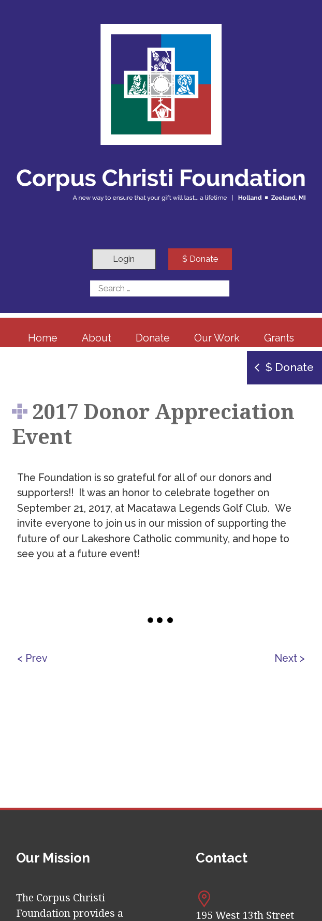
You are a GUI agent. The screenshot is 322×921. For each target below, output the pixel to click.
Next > (289, 658)
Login (124, 259)
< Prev (32, 658)
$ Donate (200, 259)
